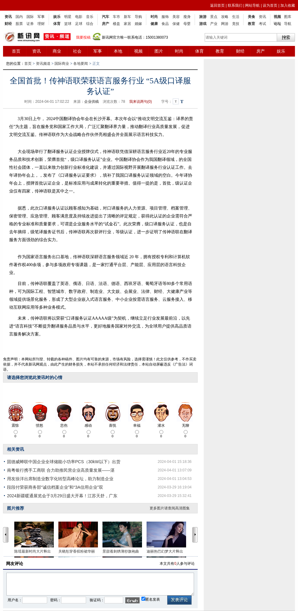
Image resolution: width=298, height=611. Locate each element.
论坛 (277, 24)
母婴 (187, 24)
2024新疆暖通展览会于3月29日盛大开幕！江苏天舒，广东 (62, 495)
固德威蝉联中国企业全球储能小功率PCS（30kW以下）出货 (63, 461)
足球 (78, 24)
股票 (19, 24)
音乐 (89, 17)
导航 (287, 24)
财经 (8, 24)
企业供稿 (91, 101)
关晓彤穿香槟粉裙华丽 (76, 551)
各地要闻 (80, 63)
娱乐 (57, 17)
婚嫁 (138, 24)
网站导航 (252, 5)
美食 (251, 17)
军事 (41, 17)
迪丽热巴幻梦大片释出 (165, 551)
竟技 (235, 24)
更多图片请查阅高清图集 (170, 508)
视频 (277, 17)
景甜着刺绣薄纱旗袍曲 (120, 551)
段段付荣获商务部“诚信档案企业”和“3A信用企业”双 (55, 487)
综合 (89, 24)
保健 (176, 24)
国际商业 (61, 63)
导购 (138, 17)
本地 (118, 51)
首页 (16, 51)
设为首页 (270, 5)
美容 (176, 17)
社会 (77, 51)
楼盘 (116, 24)
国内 (19, 17)
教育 (251, 24)
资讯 (8, 17)
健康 (154, 24)
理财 (41, 24)
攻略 (224, 17)
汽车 (105, 17)
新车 (127, 17)
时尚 (154, 17)
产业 (213, 24)
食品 (165, 24)
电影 (78, 17)
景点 (213, 17)
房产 (105, 24)
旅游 (202, 17)
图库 (287, 17)
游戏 (202, 24)
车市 (116, 17)
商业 (57, 51)
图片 (158, 51)
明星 (67, 17)
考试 (262, 24)
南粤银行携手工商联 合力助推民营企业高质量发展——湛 (61, 470)
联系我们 (235, 5)
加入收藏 (287, 5)
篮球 (67, 24)
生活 (235, 17)
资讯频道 (43, 63)
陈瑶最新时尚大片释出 (32, 551)
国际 (30, 17)
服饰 (165, 17)
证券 (30, 24)
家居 (127, 24)
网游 (224, 24)
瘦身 (187, 17)
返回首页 (217, 5)
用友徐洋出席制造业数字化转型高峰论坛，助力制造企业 (60, 478)
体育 (57, 24)
